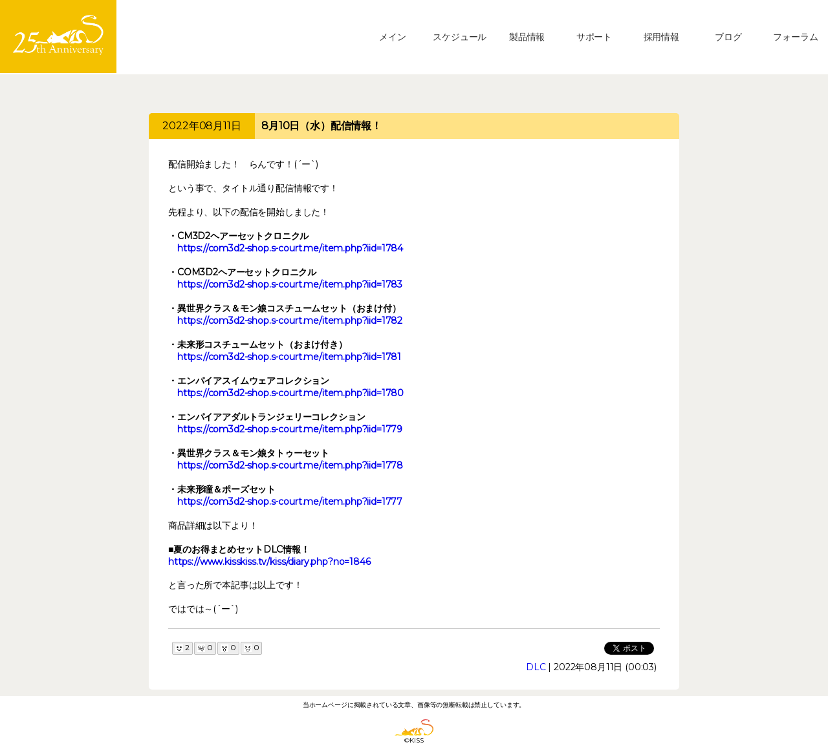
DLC (536, 667)
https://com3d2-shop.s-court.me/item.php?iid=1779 (289, 429)
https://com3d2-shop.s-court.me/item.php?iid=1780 (290, 393)
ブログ (728, 37)
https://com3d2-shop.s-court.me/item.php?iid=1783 (289, 284)
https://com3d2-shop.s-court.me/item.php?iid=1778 (290, 465)
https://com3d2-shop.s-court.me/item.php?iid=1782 (289, 320)
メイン (392, 37)
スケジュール (459, 37)
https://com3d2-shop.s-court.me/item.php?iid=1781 (289, 357)
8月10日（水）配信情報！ (321, 126)
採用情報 (661, 37)
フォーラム (795, 37)
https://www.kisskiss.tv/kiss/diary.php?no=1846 (269, 561)
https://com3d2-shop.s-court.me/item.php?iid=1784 (290, 248)
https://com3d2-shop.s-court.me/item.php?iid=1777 (289, 501)
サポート (594, 37)
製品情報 (527, 37)
